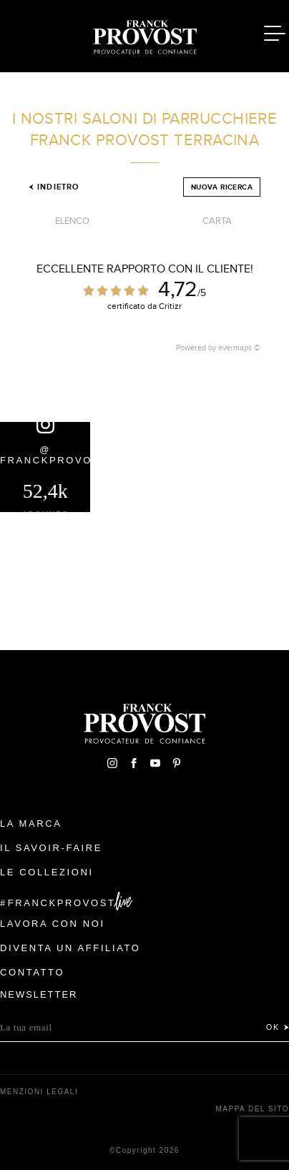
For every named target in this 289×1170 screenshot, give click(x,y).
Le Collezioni (47, 872)
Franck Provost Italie (144, 34)
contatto (32, 972)
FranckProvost (62, 903)
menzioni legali (39, 1092)
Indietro (54, 186)
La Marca (31, 823)
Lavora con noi (52, 923)
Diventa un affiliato (70, 948)
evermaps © (239, 347)
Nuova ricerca (222, 187)
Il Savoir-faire (51, 847)
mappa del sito (252, 1109)
